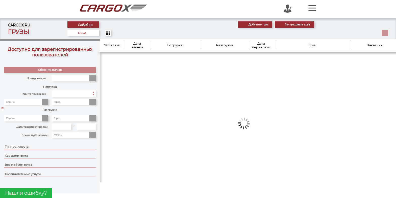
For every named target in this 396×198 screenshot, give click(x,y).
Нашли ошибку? (26, 193)
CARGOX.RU (22, 25)
